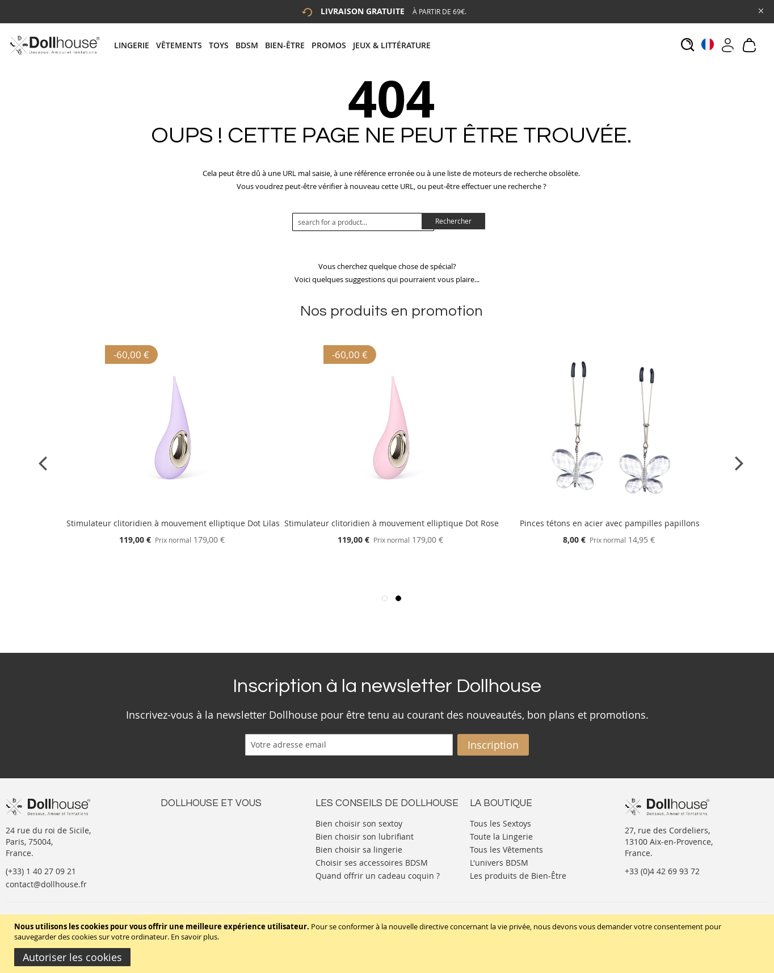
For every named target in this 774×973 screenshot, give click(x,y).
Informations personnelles (211, 845)
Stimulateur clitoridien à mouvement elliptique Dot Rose (391, 523)
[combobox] (363, 222)
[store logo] (54, 45)
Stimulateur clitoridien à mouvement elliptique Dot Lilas (173, 523)
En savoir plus (194, 937)
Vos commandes (191, 856)
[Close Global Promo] (760, 9)
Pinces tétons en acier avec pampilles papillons (610, 523)
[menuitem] (135, 45)
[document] (388, 943)
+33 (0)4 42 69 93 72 (662, 871)
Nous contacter (189, 822)
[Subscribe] (493, 745)
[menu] (276, 45)
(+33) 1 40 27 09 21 (41, 871)
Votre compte (186, 833)
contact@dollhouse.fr (46, 884)
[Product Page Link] (173, 509)
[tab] (276, 45)
